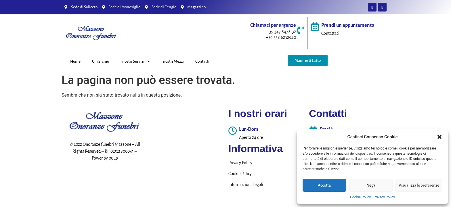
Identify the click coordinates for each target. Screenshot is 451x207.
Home (75, 61)
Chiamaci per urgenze (273, 25)
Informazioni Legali (245, 184)
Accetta (324, 185)
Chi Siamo (100, 61)
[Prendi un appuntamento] (315, 26)
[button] (439, 137)
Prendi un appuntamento (347, 25)
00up (113, 158)
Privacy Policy (384, 197)
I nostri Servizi (135, 61)
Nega (370, 185)
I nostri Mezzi (172, 61)
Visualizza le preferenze (419, 185)
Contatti (202, 61)
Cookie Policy (360, 197)
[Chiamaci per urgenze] (300, 30)
